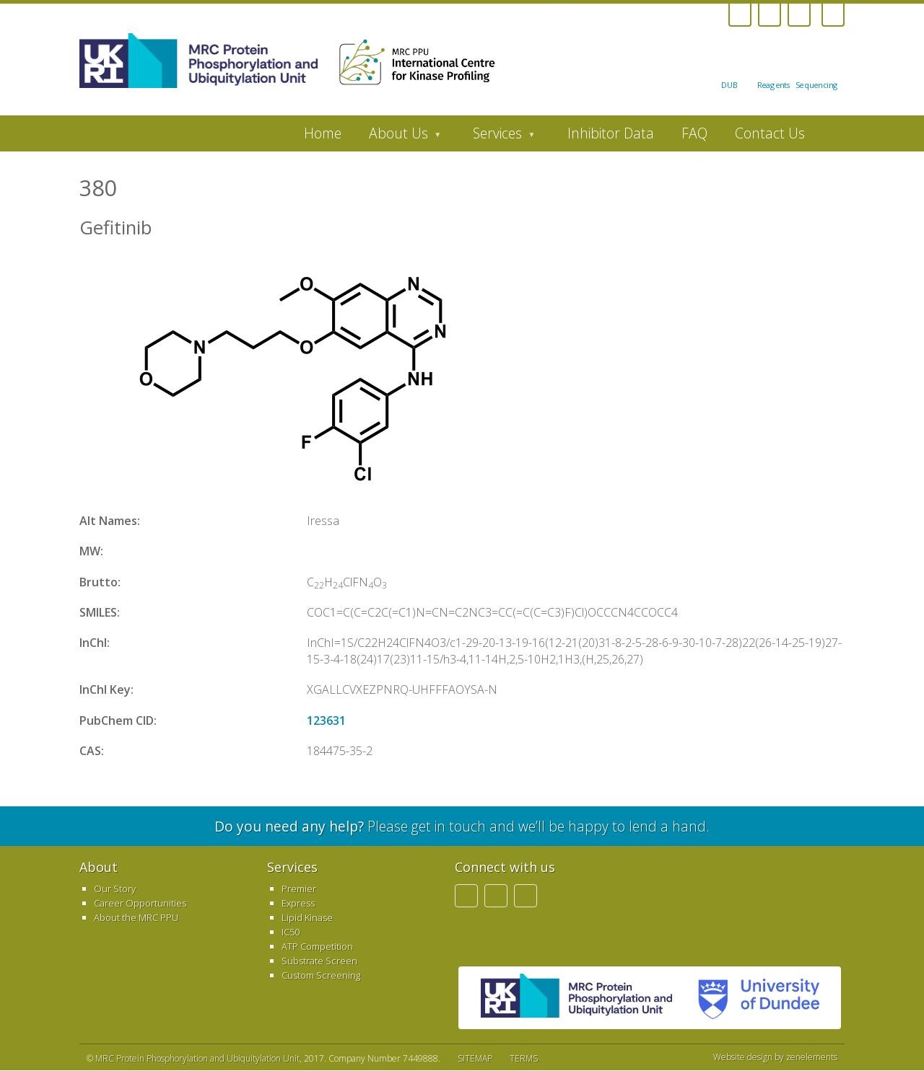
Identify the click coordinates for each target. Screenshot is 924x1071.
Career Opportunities (140, 902)
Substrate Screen (319, 960)
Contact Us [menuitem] (770, 133)
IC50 (291, 931)
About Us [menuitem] (398, 137)
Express (298, 902)
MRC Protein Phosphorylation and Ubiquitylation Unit (197, 1058)
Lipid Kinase (307, 917)
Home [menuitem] (322, 133)
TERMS (524, 1058)
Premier (299, 888)
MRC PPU (576, 998)
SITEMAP (475, 1058)
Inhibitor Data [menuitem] (610, 133)
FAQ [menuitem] (694, 133)
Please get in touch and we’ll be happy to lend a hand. (462, 826)
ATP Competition (317, 946)
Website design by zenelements (775, 1057)
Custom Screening (321, 975)
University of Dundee (753, 998)
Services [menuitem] (497, 137)
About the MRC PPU (136, 917)
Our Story (115, 888)
